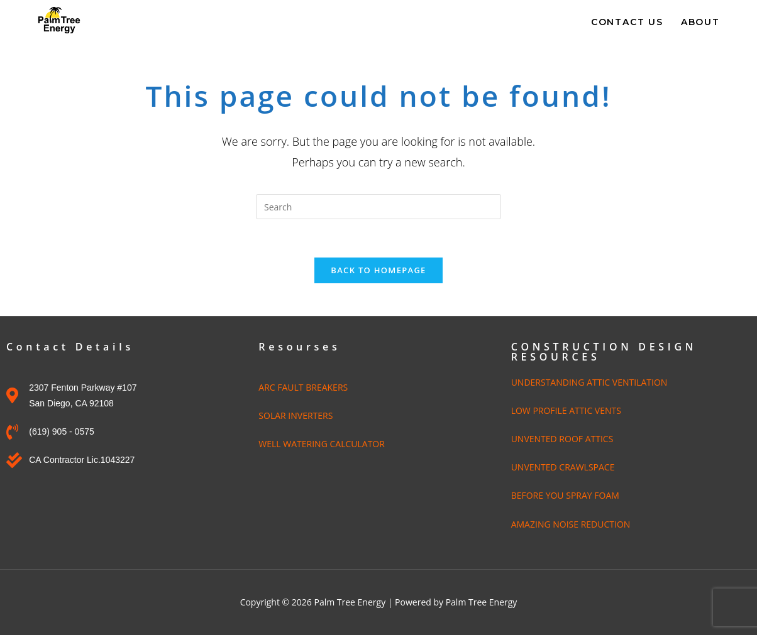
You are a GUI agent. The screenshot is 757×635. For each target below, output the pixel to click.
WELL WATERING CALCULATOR (321, 444)
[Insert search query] (378, 206)
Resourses (299, 347)
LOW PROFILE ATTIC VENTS (566, 410)
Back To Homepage (378, 270)
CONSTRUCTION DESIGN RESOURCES (604, 352)
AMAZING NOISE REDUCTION (571, 524)
